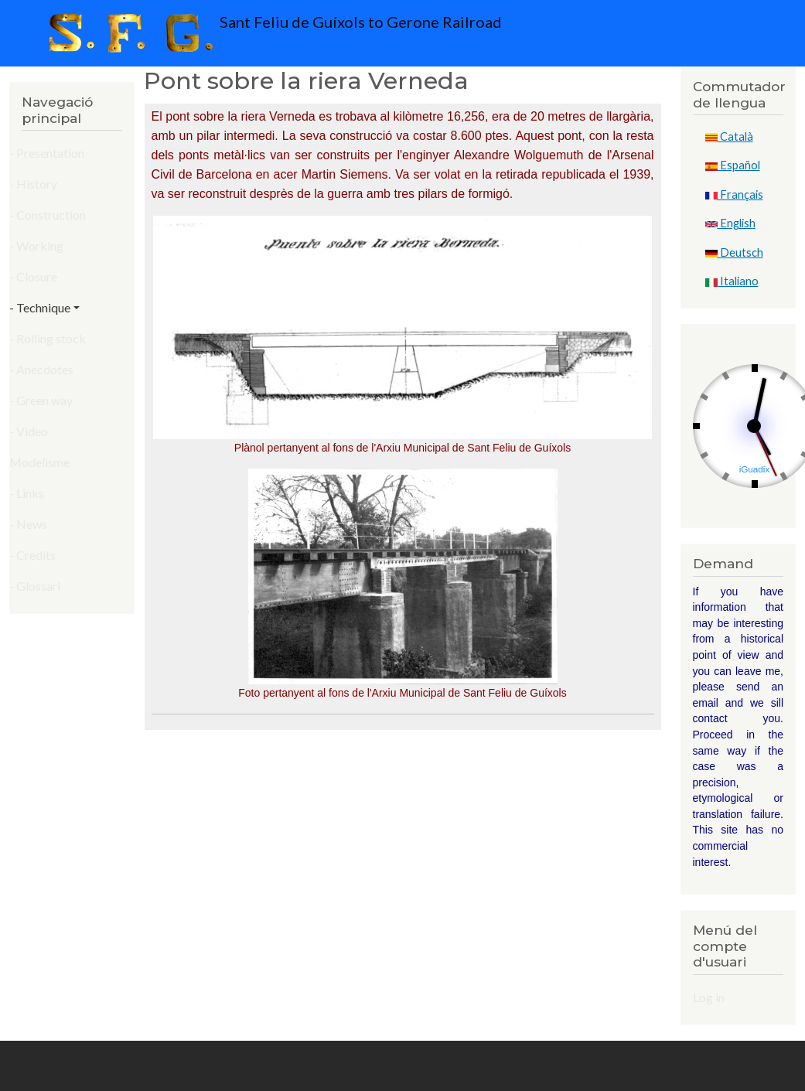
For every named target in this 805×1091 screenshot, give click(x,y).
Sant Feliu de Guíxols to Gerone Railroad (271, 33)
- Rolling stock (47, 338)
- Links (26, 493)
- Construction (47, 214)
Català (729, 136)
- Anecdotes (41, 369)
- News (28, 524)
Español (732, 165)
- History (33, 183)
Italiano (732, 281)
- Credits (32, 554)
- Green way (41, 400)
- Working (36, 245)
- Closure (33, 276)
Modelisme (39, 462)
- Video (28, 431)
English (730, 223)
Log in (709, 997)
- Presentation (46, 152)
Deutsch (734, 252)
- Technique (39, 307)
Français (734, 194)
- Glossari (34, 585)
